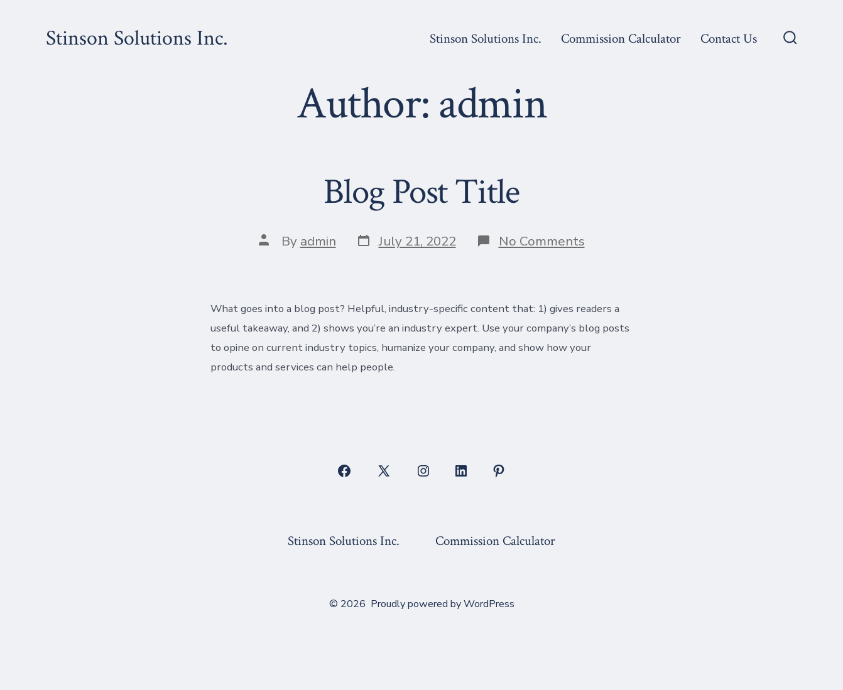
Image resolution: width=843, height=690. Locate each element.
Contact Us (728, 38)
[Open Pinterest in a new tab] (498, 470)
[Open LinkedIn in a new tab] (461, 470)
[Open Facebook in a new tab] (344, 470)
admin (318, 241)
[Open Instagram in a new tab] (423, 470)
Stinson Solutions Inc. (485, 38)
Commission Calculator (621, 38)
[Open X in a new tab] (383, 470)
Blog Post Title (421, 192)
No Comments (542, 241)
